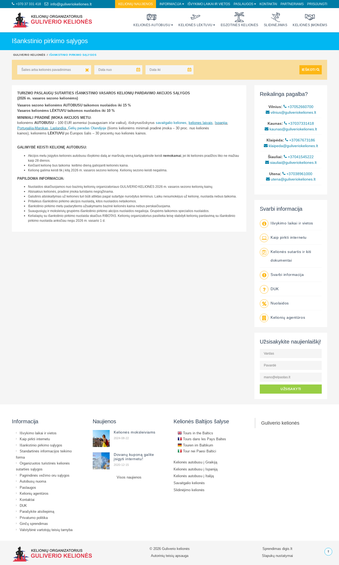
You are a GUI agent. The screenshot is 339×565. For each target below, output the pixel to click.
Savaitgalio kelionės (189, 483)
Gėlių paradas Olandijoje (87, 128)
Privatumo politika (34, 517)
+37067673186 (300, 140)
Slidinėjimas (276, 19)
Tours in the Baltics (195, 433)
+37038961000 (297, 174)
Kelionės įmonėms (310, 19)
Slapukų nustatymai (277, 555)
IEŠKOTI (310, 70)
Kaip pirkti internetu (289, 237)
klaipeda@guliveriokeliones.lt (291, 146)
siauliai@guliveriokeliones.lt (291, 162)
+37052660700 (298, 107)
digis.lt (287, 548)
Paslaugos (243, 4)
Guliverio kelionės (29, 54)
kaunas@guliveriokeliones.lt (291, 129)
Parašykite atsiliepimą (37, 511)
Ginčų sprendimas (34, 523)
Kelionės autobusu (151, 19)
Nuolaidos (280, 303)
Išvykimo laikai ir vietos (209, 4)
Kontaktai (268, 4)
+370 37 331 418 (26, 4)
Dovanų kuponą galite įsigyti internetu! (134, 456)
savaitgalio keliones (171, 122)
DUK (275, 289)
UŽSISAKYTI (291, 389)
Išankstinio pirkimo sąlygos (41, 445)
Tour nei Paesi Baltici (197, 451)
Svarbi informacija (287, 274)
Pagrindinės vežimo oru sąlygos (45, 475)
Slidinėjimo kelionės (189, 490)
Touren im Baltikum (195, 445)
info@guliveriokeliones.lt (68, 4)
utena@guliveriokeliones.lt (291, 179)
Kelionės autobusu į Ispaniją (195, 469)
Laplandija (58, 128)
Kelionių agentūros (288, 317)
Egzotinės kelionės (239, 19)
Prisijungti (317, 4)
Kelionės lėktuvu (195, 19)
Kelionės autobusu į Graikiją (195, 462)
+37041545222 (299, 157)
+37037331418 (299, 123)
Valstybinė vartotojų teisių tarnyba (46, 530)
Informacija (170, 4)
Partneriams (292, 4)
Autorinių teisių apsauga (169, 555)
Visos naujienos (129, 477)
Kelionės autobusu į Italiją (194, 476)
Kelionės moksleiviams (134, 432)
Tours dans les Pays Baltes (202, 439)
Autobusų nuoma (33, 481)
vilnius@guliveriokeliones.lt (291, 112)
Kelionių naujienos (135, 4)
